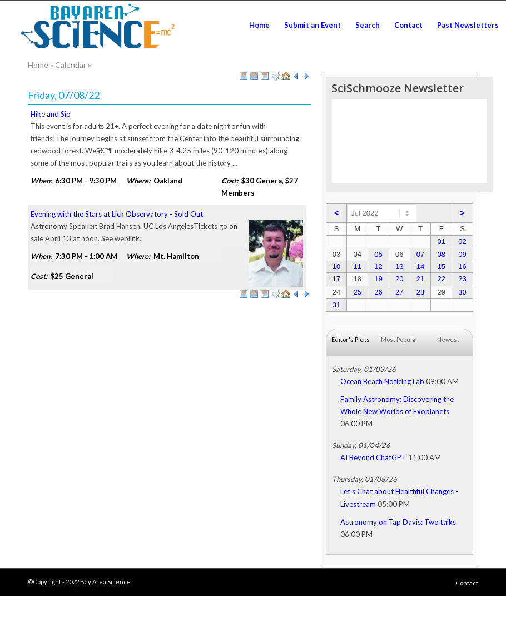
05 (378, 254)
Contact (466, 582)
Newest (448, 339)
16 (462, 266)
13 (399, 266)
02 (462, 241)
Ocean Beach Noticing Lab (382, 381)
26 (378, 292)
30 (462, 292)
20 (399, 279)
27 (399, 292)
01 (441, 241)
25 (357, 292)
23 (462, 279)
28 (420, 292)
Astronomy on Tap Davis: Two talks (398, 521)
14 (420, 266)
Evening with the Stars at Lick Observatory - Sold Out (117, 214)
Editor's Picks (350, 339)
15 (441, 266)
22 (441, 279)
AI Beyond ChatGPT (373, 457)
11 (357, 266)
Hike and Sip (51, 114)
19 (378, 279)
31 (336, 305)
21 (420, 279)
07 (420, 254)
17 (336, 279)
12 (378, 266)
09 (462, 254)
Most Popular (399, 339)
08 (441, 254)
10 (336, 266)
